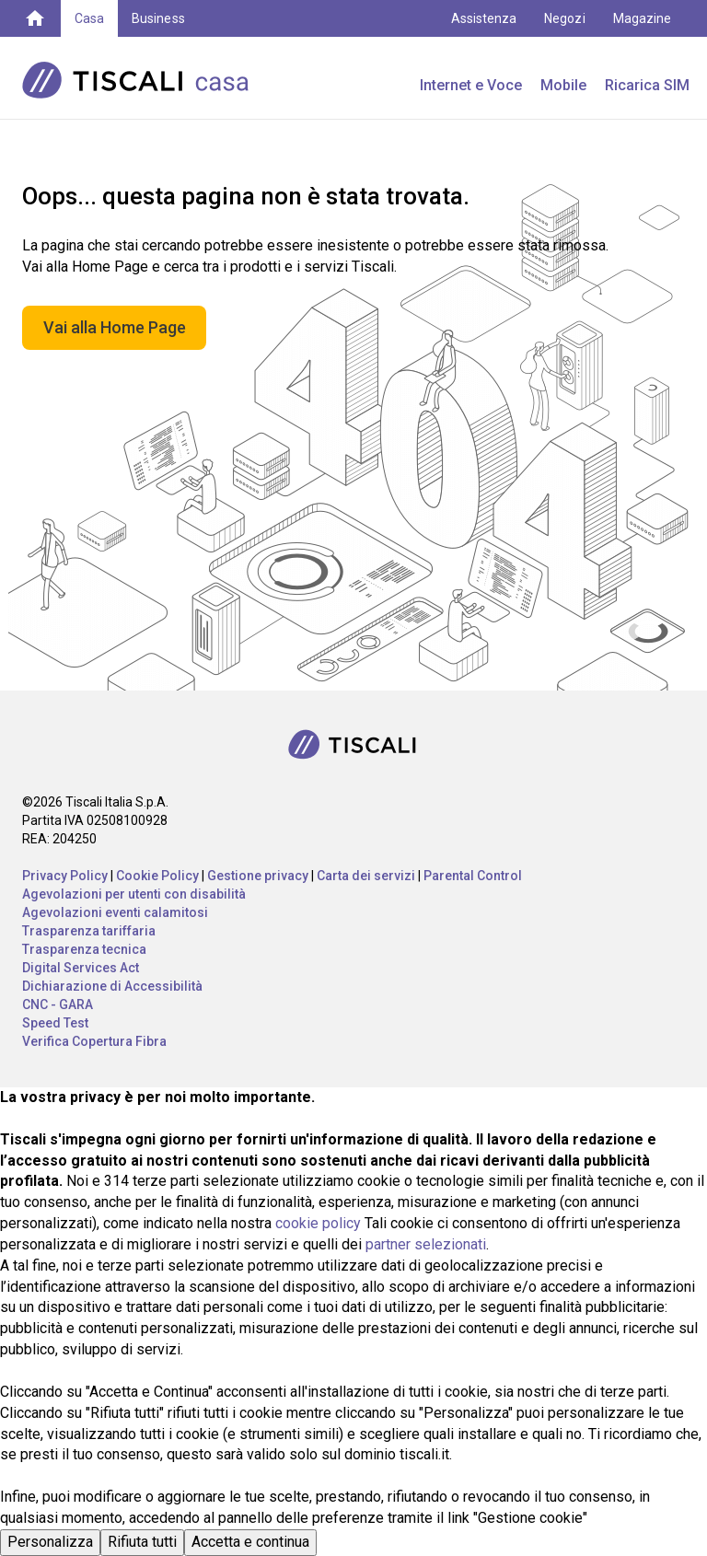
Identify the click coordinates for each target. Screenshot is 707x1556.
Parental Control (472, 875)
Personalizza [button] (50, 1541)
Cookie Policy (157, 875)
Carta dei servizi (366, 875)
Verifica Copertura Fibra (94, 1041)
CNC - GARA (57, 1004)
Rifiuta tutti (142, 1541)
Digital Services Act (80, 967)
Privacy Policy (65, 875)
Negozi (564, 18)
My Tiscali (643, 55)
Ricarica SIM (647, 85)
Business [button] (158, 18)
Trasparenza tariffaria (89, 930)
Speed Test (55, 1023)
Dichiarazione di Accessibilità (112, 986)
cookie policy (318, 1223)
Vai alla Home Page (114, 327)
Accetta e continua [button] (250, 1541)
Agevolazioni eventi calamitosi (115, 912)
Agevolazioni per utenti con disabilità (134, 894)
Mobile (563, 85)
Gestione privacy (257, 875)
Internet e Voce (471, 85)
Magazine (642, 18)
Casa (89, 18)
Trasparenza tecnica (84, 949)
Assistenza (484, 18)
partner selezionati (425, 1244)
